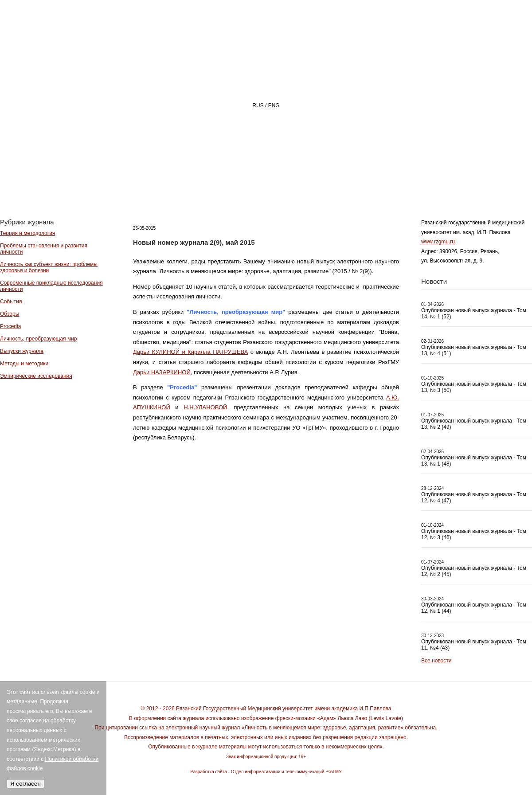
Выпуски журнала (21, 351)
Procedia (10, 326)
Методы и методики (24, 363)
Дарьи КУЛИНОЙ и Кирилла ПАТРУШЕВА (190, 352)
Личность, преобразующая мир (38, 339)
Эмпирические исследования (36, 376)
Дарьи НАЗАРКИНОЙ (162, 372)
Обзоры (9, 314)
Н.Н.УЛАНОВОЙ (205, 407)
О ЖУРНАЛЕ (272, 184)
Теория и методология (27, 233)
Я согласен (25, 783)
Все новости (436, 661)
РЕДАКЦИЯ (341, 184)
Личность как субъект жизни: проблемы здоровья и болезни (49, 267)
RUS (257, 105)
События (11, 301)
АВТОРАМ (405, 184)
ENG (274, 105)
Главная (207, 184)
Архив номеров (481, 184)
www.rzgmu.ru (438, 242)
